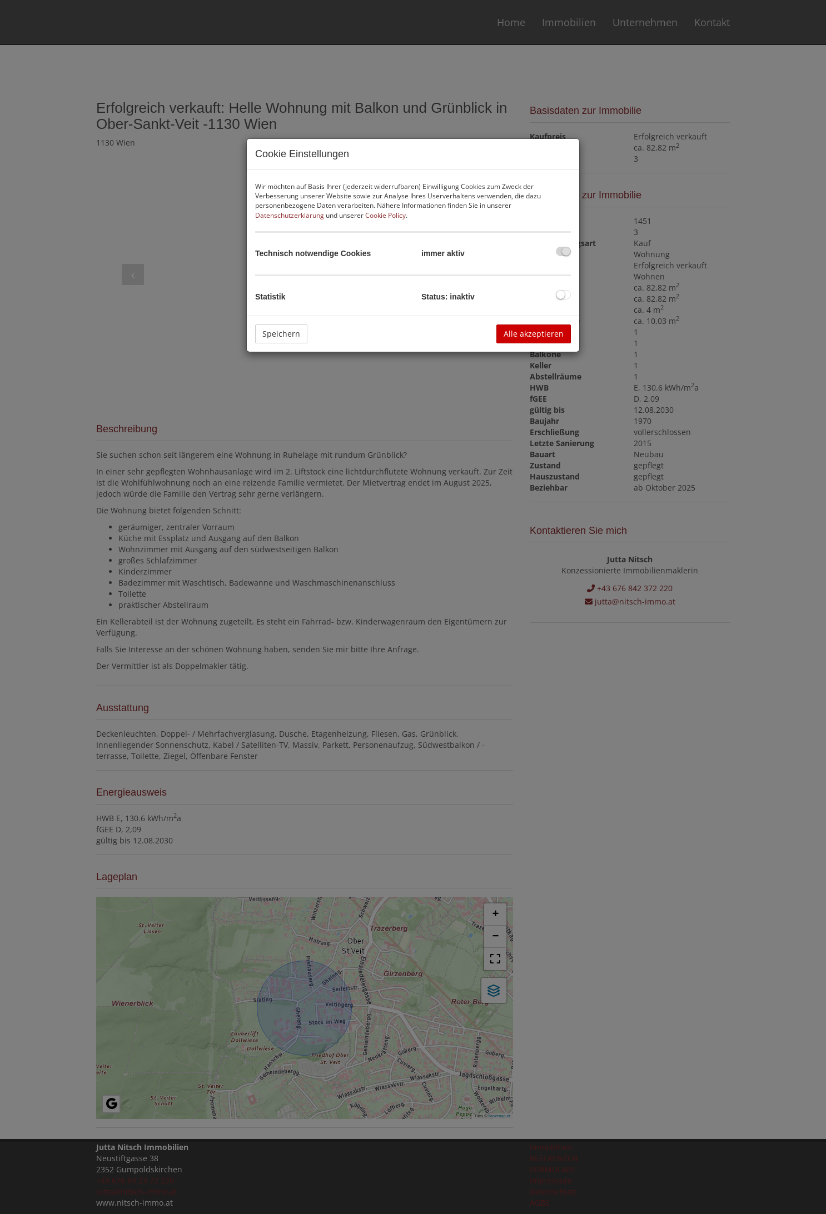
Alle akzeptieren (534, 333)
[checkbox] (563, 251)
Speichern (281, 333)
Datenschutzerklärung (289, 215)
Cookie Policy (385, 215)
